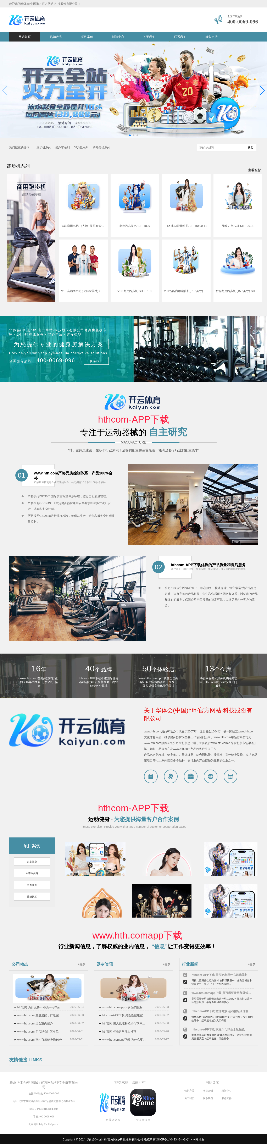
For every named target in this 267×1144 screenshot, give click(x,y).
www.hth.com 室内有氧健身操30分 (39, 1039)
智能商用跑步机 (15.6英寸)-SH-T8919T (238, 291)
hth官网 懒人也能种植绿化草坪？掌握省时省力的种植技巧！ (125, 1023)
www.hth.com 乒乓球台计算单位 (38, 1031)
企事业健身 (32, 873)
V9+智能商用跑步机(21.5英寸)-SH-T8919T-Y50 (186, 291)
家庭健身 (32, 861)
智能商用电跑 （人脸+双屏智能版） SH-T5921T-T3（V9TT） (83, 225)
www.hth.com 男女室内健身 (35, 1023)
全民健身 (32, 885)
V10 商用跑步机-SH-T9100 (134, 291)
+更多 (81, 964)
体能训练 (32, 896)
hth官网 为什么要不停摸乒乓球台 (38, 1007)
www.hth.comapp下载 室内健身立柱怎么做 (125, 1007)
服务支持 (211, 37)
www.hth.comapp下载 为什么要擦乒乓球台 (125, 1039)
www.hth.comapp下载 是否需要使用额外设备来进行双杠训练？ (222, 993)
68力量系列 (81, 147)
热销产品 (56, 37)
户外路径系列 (101, 147)
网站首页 (24, 37)
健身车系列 (62, 147)
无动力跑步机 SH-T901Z (237, 225)
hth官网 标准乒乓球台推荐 (119, 1031)
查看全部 (254, 170)
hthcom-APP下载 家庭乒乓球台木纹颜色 (218, 1029)
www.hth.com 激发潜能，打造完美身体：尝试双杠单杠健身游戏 (39, 1015)
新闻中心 (118, 37)
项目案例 (87, 37)
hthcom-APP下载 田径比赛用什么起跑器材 (219, 975)
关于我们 (149, 37)
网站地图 (198, 1139)
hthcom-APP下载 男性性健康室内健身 (125, 1015)
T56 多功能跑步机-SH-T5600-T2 (186, 225)
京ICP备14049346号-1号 (172, 1139)
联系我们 (180, 37)
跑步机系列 (44, 147)
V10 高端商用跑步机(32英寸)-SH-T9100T (83, 291)
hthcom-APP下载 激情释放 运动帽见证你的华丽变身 (222, 1011)
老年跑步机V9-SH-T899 (134, 225)
